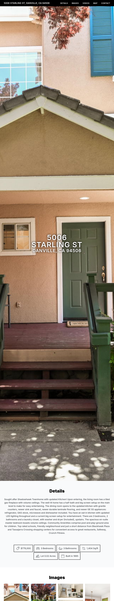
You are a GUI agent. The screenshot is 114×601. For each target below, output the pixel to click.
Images (75, 3)
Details (64, 3)
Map (95, 3)
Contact (105, 3)
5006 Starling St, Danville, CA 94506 (27, 3)
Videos (86, 3)
